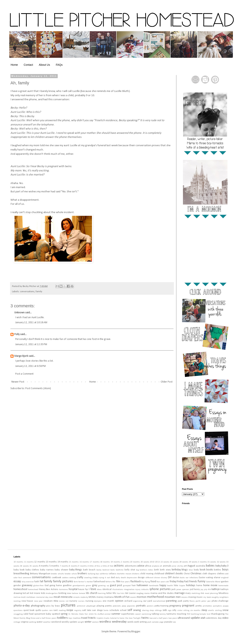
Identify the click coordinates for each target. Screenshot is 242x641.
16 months (84, 562)
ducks (182, 578)
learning (102, 593)
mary (188, 593)
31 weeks (211, 562)
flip (142, 582)
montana (109, 597)
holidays (190, 585)
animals (167, 566)
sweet (138, 614)
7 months (64, 566)
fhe (113, 582)
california (104, 574)
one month (108, 601)
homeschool (20, 589)
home (199, 585)
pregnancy (175, 605)
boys (225, 569)
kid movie (35, 593)
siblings (158, 610)
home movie (210, 585)
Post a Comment (24, 373)
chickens (135, 574)
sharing (145, 610)
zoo (174, 622)
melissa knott (20, 597)
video (225, 618)
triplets (100, 618)
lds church (91, 593)
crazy (95, 577)
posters (150, 606)
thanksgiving (217, 614)
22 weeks (164, 562)
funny (201, 581)
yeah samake (153, 622)
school (123, 610)
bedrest (106, 570)
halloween (142, 585)
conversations (27, 291)
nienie (62, 601)
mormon (141, 597)
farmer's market (85, 582)
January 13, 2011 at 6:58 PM (30, 366)
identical (107, 589)
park (180, 601)
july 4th (207, 589)
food (153, 581)
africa (148, 566)
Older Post (166, 381)
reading (62, 610)
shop (151, 610)
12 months (39, 562)
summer (115, 613)
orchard (128, 601)
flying (147, 582)
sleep (204, 610)
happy (163, 585)
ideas (99, 589)
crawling (88, 578)
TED (188, 614)
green (88, 586)
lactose (75, 593)
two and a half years (158, 618)
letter (109, 593)
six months (195, 610)
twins (145, 617)
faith (36, 582)
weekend (56, 622)
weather (47, 622)
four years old (163, 582)
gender (17, 585)
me (202, 593)
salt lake (86, 610)
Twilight (137, 618)
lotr (126, 593)
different (150, 578)
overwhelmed (159, 601)
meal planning (211, 593)
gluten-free (38, 586)
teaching (181, 614)
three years (51, 618)
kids (43, 593)
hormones (63, 589)
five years (125, 582)
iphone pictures (160, 589)
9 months (82, 566)
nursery (73, 601)
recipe (69, 610)
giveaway (27, 585)
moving (192, 597)
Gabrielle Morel (213, 582)
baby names (47, 570)
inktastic (145, 589)
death (123, 578)
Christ (187, 574)
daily (118, 578)
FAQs (59, 64)
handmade (154, 586)
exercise (30, 582)
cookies (65, 578)
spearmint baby (42, 614)
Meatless (223, 593)
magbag (139, 593)
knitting (62, 593)
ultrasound (184, 618)
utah (203, 618)
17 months (94, 562)
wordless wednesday (113, 621)
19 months (115, 562)
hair (134, 585)
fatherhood (99, 582)
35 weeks (33, 566)
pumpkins (217, 606)
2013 (157, 562)
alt (161, 566)
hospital (73, 589)
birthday (176, 569)
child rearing (146, 574)
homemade (223, 586)
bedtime (120, 570)
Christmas (196, 573)
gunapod (127, 586)
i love (92, 589)
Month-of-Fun (122, 597)
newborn (48, 601)
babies (210, 565)
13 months (51, 562)
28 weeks (183, 562)
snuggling (18, 614)
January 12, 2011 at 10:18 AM (31, 322)
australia (200, 566)
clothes (220, 574)
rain (51, 610)
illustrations (117, 589)
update (195, 617)
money (100, 597)
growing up (103, 586)
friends (193, 581)
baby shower (61, 570)
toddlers (62, 617)
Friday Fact (183, 581)
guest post (116, 585)
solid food (28, 614)
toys (70, 618)
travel (84, 618)
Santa (105, 610)
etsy (24, 582)
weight (81, 622)
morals (133, 597)
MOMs (92, 597)
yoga (161, 622)
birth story (165, 570)
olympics (98, 601)
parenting (171, 601)
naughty (215, 597)
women (95, 622)
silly (174, 610)
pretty (199, 606)
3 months (202, 562)
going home (56, 585)
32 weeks (221, 562)
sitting (186, 610)
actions (119, 565)
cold (226, 574)
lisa (118, 593)
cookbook (56, 577)
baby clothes (32, 570)
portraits (141, 605)
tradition (77, 618)
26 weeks (174, 562)
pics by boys (53, 606)
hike (176, 585)
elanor (217, 577)
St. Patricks (73, 614)
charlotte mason (124, 574)
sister (180, 610)
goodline (67, 585)
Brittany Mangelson (40, 574)
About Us (44, 64)
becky (98, 570)
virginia (24, 622)
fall (41, 581)
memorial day (42, 597)
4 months (44, 566)
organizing (137, 601)
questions (18, 610)
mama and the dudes (162, 593)
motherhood (155, 597)
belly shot (129, 570)
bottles (217, 570)
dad (113, 577)
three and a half (38, 618)
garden (224, 582)
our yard (147, 601)
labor (69, 593)
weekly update (69, 622)
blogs (185, 569)
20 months (135, 562)
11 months (29, 562)
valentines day (213, 618)
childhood (159, 574)
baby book (19, 570)
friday (173, 581)
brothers (82, 573)
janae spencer (182, 589)
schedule (114, 610)
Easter (202, 577)
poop (124, 606)
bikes (150, 570)
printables (207, 606)
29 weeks (193, 562)
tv (118, 618)
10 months (18, 562)
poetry (108, 606)
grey (94, 585)
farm (76, 582)
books (209, 569)
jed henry (195, 589)
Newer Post (17, 381)
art (185, 566)
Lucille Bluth (121, 91)
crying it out (104, 578)
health (170, 586)
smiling (218, 610)
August (191, 565)
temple (202, 614)
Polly (17, 334)
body (196, 570)
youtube (168, 622)
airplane (155, 566)
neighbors (223, 597)
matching (195, 593)
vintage (17, 622)
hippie (182, 586)
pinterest (81, 606)
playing (100, 606)
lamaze (82, 593)
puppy (225, 606)
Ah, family (19, 82)
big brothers (142, 570)
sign (170, 610)
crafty (80, 577)
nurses (81, 601)
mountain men (172, 597)
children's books (174, 573)
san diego (97, 610)
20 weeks (145, 562)
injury (137, 589)
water (40, 622)
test (208, 614)
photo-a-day (22, 605)
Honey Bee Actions (48, 589)
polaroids (117, 606)
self (129, 610)
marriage (179, 593)
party (186, 601)
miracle (76, 597)
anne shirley (177, 566)
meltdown (30, 597)
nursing (89, 601)
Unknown (19, 312)
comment (27, 578)
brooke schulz (71, 574)
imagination (129, 589)
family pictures (63, 581)
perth (198, 601)
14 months (62, 562)
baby (218, 565)
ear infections (192, 578)
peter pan (206, 601)
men (51, 597)
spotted (56, 614)
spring (64, 613)
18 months (105, 562)
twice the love (126, 618)
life (114, 593)
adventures (131, 566)
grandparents (79, 586)
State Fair (83, 614)
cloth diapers (209, 574)
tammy (163, 614)
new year (38, 601)
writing (143, 622)
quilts (38, 610)
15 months (74, 562)
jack (173, 589)
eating (209, 577)
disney (164, 578)
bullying (91, 574)
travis (92, 617)
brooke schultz (57, 574)
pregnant (188, 605)
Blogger (135, 631)
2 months (125, 562)
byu (97, 574)
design (141, 577)
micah (57, 597)
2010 (152, 562)
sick (165, 610)
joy (202, 589)
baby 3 (224, 565)
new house (27, 601)
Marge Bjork (21, 356)
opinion (119, 601)
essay (17, 581)
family (39, 291)
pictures (68, 605)
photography (38, 605)
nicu (56, 601)
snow (225, 610)
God (47, 585)
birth (156, 570)
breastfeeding (21, 573)
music (199, 597)
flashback (135, 581)
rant (55, 610)
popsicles (131, 606)
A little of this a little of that (100, 566)
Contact (28, 64)
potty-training (161, 606)
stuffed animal (104, 614)
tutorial (113, 618)
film (118, 581)
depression (132, 578)
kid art (26, 593)
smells (211, 610)
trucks (106, 618)
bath (85, 570)
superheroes (127, 614)
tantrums (171, 614)
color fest (18, 578)
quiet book (29, 610)
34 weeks (24, 566)
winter (88, 621)
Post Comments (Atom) (38, 388)
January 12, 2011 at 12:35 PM (31, 344)
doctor (175, 577)
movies (184, 597)
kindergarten (52, 593)
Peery (192, 601)
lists (122, 593)
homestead (33, 589)
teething (195, 614)
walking (32, 622)
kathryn (216, 589)
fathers (109, 582)
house (81, 589)
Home (14, 64)
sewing (137, 610)
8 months (73, 566)
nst (67, 601)
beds (112, 570)
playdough (91, 606)
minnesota (66, 597)
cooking (72, 578)
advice (140, 565)
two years (172, 618)
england (224, 578)
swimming (146, 614)
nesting (17, 601)
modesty (84, 597)
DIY (170, 577)
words (130, 622)
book (202, 569)
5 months (54, 566)
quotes (45, 610)
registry (77, 610)
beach (92, 570)
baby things (75, 569)
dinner (157, 578)
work (136, 622)
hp (86, 589)
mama (147, 593)
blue (191, 570)
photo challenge (220, 601)
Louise (132, 593)
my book (207, 597)
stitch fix (93, 614)
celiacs (112, 574)
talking (155, 614)
